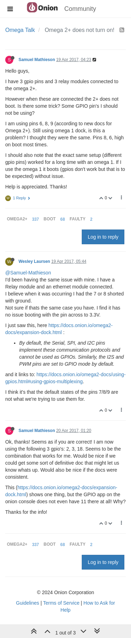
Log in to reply (103, 237)
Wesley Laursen (34, 261)
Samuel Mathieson (37, 59)
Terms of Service (61, 603)
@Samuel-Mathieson (28, 272)
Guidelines (27, 603)
